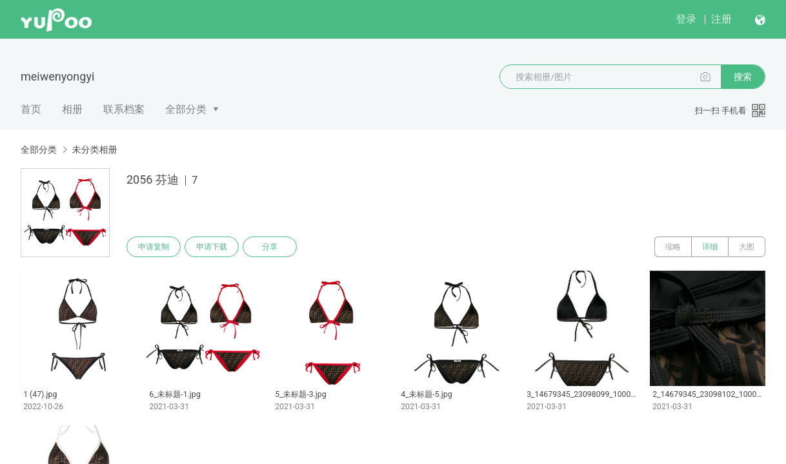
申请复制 (153, 246)
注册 (721, 19)
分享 (269, 246)
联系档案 (124, 109)
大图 (746, 246)
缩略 (673, 246)
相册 (72, 109)
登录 (686, 19)
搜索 (743, 77)
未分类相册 (94, 149)
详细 (710, 246)
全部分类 (186, 109)
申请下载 (211, 246)
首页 (31, 109)
